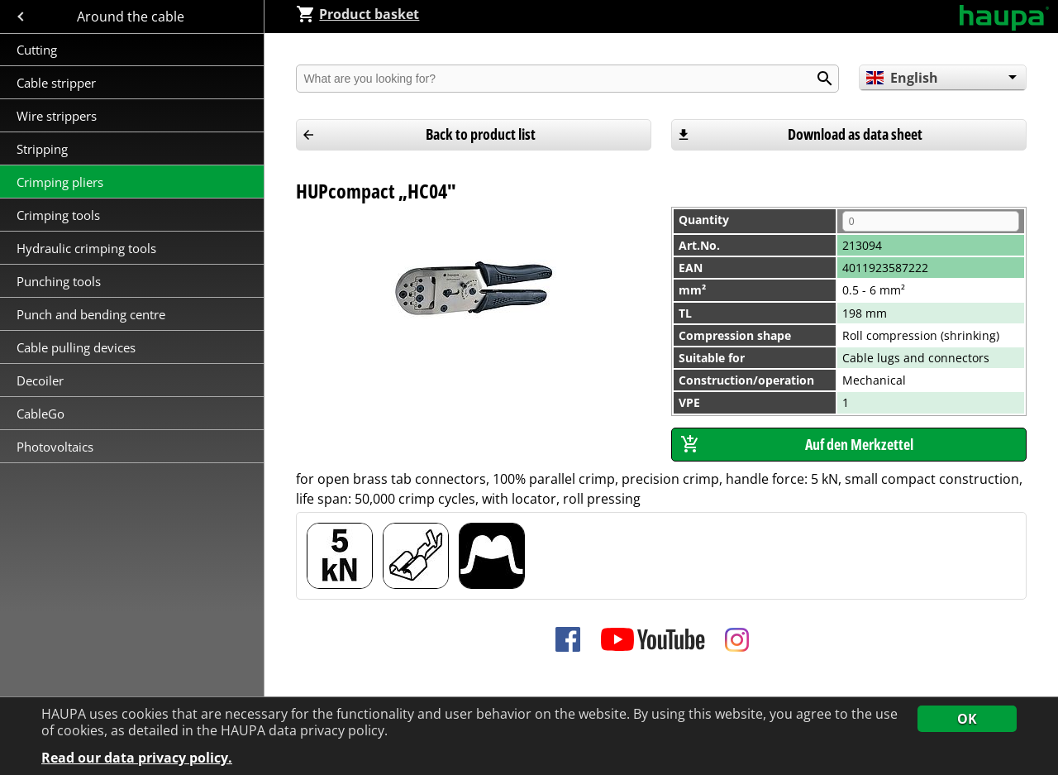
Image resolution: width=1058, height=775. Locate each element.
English (902, 78)
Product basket (357, 14)
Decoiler (40, 380)
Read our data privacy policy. (136, 758)
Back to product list (481, 134)
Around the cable (132, 16)
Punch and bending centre (91, 314)
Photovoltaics (55, 446)
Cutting (37, 49)
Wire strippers (57, 116)
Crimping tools (58, 215)
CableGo (40, 413)
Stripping (44, 149)
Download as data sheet (855, 134)
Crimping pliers (62, 182)
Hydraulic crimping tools (86, 248)
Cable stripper (58, 82)
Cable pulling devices (76, 347)
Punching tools (59, 281)
